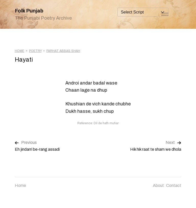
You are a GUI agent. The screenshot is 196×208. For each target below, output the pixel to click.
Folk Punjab (29, 10)
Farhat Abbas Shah (63, 51)
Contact (173, 185)
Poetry (35, 51)
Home (19, 51)
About (158, 185)
